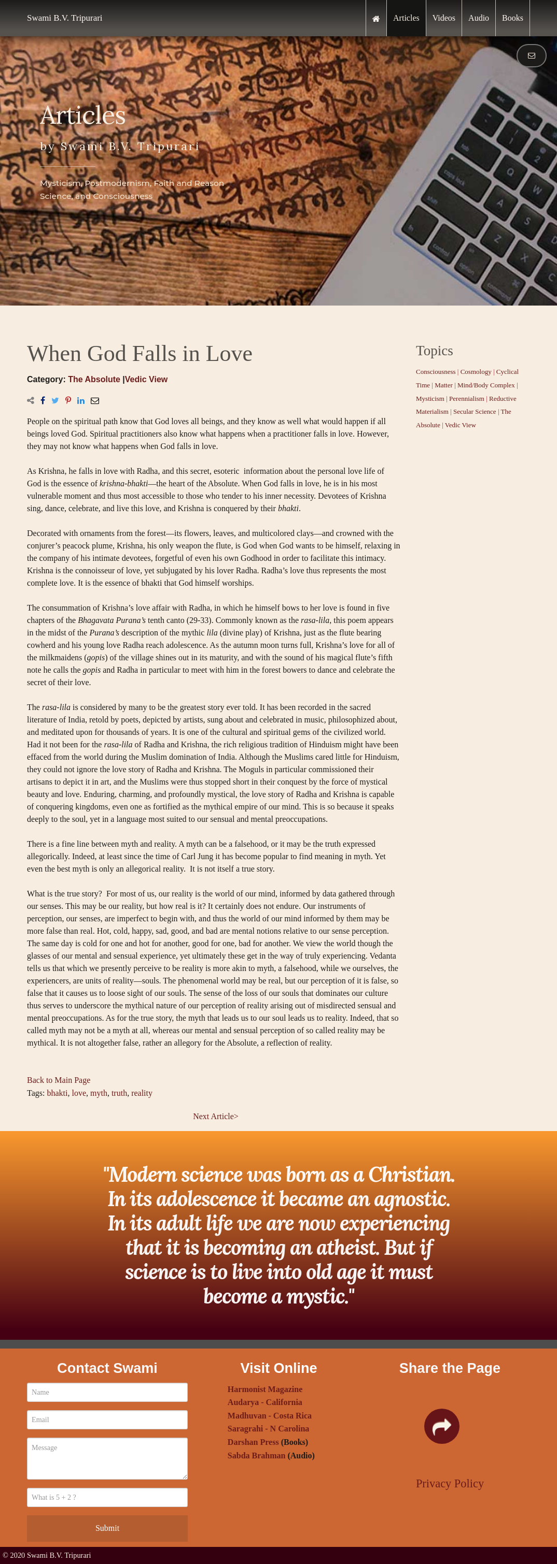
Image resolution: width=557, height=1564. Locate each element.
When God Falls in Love (140, 353)
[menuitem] (376, 18)
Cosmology (476, 371)
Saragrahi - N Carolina (268, 1428)
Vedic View (146, 379)
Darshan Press (253, 1442)
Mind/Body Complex (486, 385)
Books (512, 17)
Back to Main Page (58, 1080)
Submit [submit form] (107, 1528)
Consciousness (436, 371)
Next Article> (216, 1116)
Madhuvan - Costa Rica (270, 1415)
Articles (406, 17)
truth (119, 1093)
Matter (444, 385)
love (79, 1093)
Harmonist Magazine (265, 1389)
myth (98, 1093)
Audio (478, 17)
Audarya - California (265, 1402)
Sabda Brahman (257, 1455)
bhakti (57, 1093)
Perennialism (466, 398)
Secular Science (474, 411)
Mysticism (430, 398)
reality (141, 1093)
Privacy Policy (450, 1483)
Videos (444, 17)
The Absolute (94, 379)
